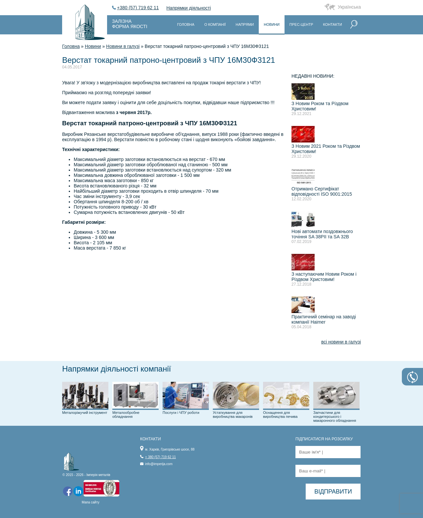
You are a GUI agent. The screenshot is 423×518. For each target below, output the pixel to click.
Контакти (332, 24)
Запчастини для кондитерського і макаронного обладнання (334, 416)
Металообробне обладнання (125, 414)
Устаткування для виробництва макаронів (232, 414)
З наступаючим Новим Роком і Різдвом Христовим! (324, 276)
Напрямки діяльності (189, 8)
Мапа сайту (90, 502)
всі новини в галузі (341, 341)
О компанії (215, 24)
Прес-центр (301, 24)
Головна (185, 24)
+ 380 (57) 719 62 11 (160, 457)
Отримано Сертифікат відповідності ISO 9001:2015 (321, 191)
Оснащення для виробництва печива (280, 414)
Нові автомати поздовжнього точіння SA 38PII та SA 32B (322, 234)
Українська (349, 7)
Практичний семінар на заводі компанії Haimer (323, 319)
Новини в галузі (122, 46)
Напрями (245, 24)
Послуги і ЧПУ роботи (181, 413)
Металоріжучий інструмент (84, 413)
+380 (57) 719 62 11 (138, 7)
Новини (272, 24)
